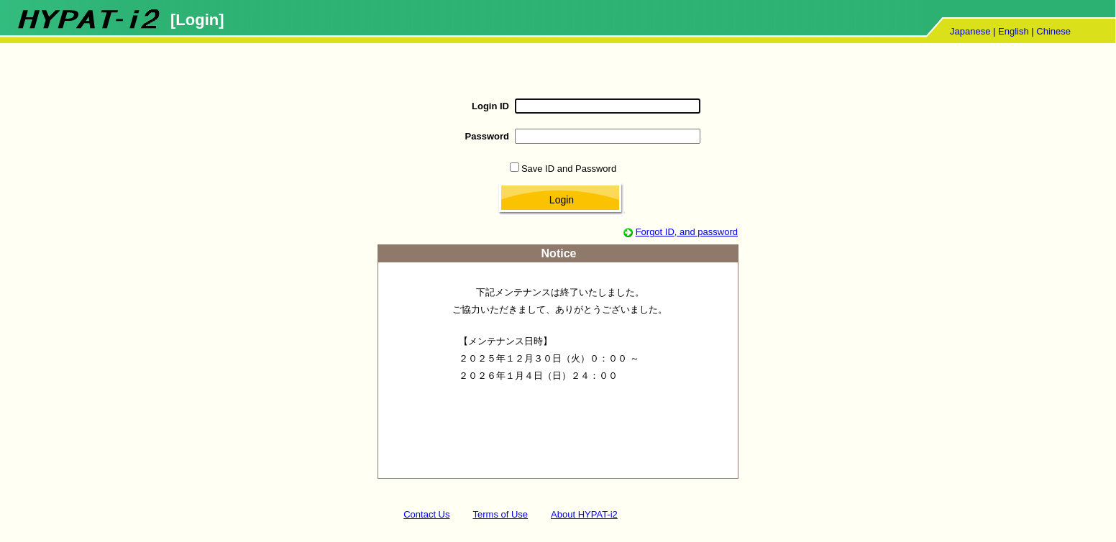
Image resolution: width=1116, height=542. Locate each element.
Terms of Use (501, 514)
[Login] (197, 20)
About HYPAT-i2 (584, 514)
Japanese (970, 31)
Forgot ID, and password (687, 231)
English (1013, 31)
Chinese (1053, 31)
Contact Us (426, 514)
